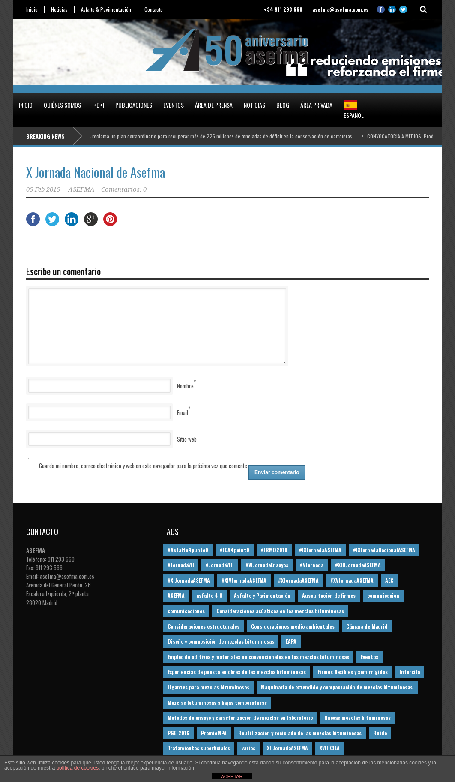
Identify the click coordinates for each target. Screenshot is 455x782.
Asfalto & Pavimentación (106, 9)
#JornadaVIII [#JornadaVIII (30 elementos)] (220, 564)
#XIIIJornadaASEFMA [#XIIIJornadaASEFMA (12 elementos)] (358, 564)
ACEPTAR (231, 776)
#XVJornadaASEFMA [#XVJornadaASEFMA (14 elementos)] (352, 580)
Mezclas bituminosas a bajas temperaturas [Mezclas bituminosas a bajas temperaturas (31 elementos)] (217, 702)
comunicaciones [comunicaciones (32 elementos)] (186, 610)
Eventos (173, 104)
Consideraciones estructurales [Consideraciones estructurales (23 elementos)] (203, 626)
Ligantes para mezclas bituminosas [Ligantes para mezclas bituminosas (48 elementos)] (208, 687)
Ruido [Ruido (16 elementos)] (380, 733)
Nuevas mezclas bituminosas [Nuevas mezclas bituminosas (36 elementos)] (357, 717)
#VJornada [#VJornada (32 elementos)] (311, 564)
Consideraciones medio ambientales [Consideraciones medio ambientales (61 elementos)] (293, 626)
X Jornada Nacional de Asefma (95, 172)
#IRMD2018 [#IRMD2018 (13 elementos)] (274, 549)
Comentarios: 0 (124, 189)
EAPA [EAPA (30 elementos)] (291, 641)
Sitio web (187, 439)
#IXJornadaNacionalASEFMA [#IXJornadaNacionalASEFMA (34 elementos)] (384, 549)
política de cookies (77, 768)
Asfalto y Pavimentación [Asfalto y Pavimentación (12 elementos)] (262, 595)
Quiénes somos (62, 104)
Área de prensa (214, 104)
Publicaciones (133, 104)
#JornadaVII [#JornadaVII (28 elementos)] (181, 564)
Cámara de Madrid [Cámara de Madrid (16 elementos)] (367, 626)
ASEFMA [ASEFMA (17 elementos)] (176, 595)
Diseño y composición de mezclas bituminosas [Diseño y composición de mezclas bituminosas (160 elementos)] (221, 641)
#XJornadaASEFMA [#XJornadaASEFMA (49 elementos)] (298, 580)
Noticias (59, 9)
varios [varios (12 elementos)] (248, 748)
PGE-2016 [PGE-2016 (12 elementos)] (178, 733)
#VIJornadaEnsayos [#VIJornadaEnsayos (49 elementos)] (266, 564)
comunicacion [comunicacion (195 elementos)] (383, 595)
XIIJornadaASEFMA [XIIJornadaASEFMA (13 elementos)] (287, 748)
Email (182, 412)
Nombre (185, 386)
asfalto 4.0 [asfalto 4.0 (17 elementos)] (209, 595)
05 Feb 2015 (43, 189)
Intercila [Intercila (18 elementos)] (409, 671)
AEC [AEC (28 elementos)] (389, 580)
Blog (282, 104)
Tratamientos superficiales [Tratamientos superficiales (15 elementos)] (199, 748)
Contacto (153, 9)
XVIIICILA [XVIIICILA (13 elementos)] (330, 748)
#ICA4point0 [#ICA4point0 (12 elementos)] (234, 549)
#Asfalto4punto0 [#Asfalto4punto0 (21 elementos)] (188, 549)
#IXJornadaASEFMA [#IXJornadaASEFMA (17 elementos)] (320, 549)
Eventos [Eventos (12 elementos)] (369, 656)
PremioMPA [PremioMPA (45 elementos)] (214, 733)
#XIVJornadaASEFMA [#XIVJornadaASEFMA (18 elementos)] (244, 580)
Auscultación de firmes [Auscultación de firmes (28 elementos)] (329, 595)
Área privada (316, 104)
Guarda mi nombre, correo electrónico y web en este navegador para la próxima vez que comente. (143, 465)
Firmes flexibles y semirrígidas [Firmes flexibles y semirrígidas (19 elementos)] (352, 671)
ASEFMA (81, 189)
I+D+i (98, 104)
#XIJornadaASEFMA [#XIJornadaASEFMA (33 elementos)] (189, 580)
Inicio (32, 9)
